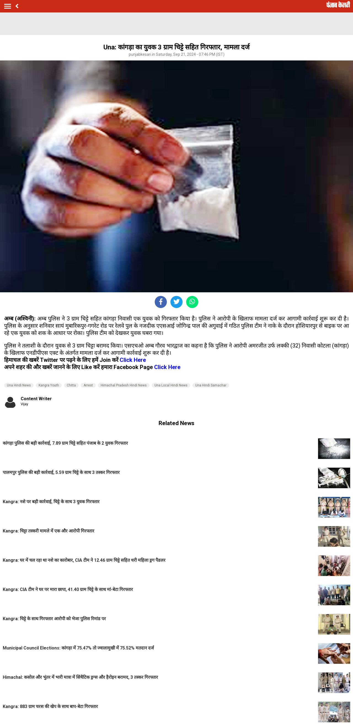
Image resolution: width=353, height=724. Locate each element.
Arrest (88, 385)
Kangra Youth (49, 385)
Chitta (71, 385)
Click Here (133, 360)
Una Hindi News (19, 385)
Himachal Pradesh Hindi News (124, 385)
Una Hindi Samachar (210, 385)
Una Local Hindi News (171, 385)
